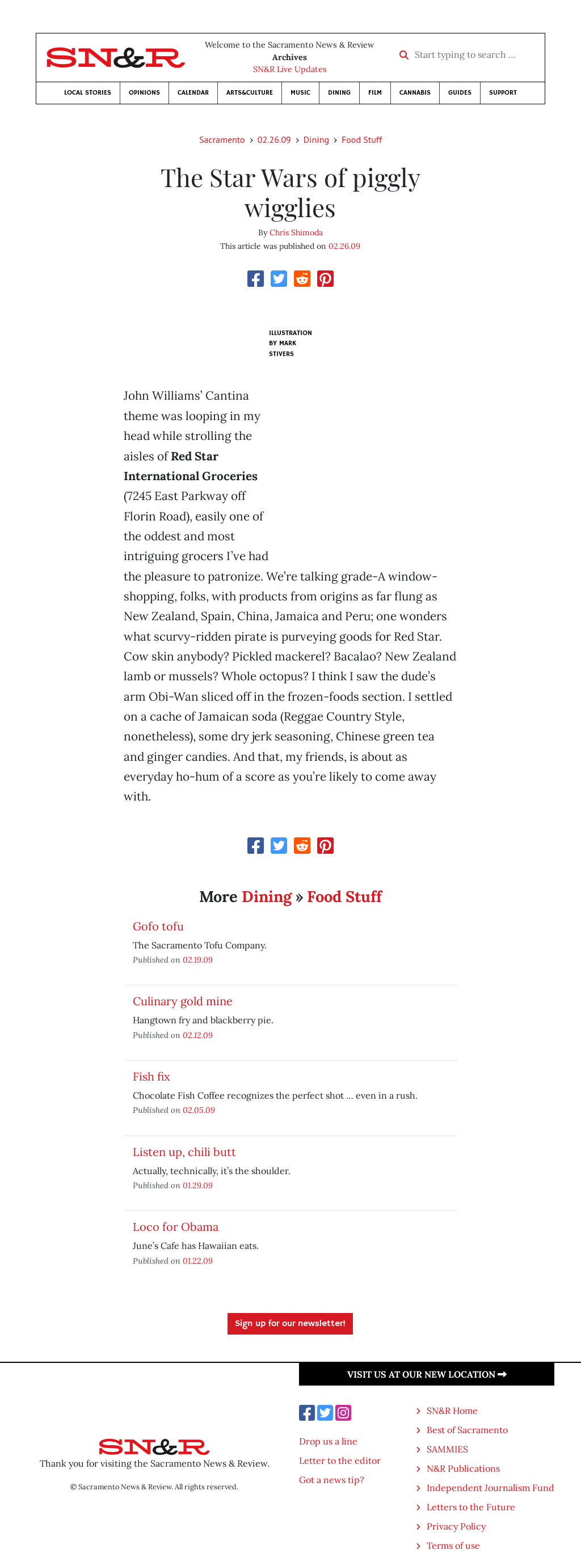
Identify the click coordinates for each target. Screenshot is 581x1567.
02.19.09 (198, 959)
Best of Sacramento (467, 1429)
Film (375, 92)
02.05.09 (199, 1109)
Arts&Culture (249, 92)
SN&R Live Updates (290, 69)
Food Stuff (362, 139)
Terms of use (453, 1545)
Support (503, 92)
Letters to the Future (471, 1507)
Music (300, 92)
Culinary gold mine (183, 1001)
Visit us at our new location (427, 1374)
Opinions (144, 92)
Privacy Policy (456, 1526)
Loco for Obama (175, 1226)
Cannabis (415, 92)
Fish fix (151, 1076)
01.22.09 (198, 1260)
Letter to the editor (340, 1460)
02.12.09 (198, 1035)
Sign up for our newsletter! (290, 1323)
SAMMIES (447, 1449)
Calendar (193, 92)
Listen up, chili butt (184, 1152)
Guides (459, 92)
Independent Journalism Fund (490, 1487)
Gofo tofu (158, 926)
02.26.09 (274, 139)
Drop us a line (328, 1441)
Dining (339, 92)
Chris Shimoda (296, 232)
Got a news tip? (331, 1479)
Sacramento (222, 139)
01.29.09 (198, 1185)
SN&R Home (452, 1410)
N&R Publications (463, 1468)
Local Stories (87, 92)
